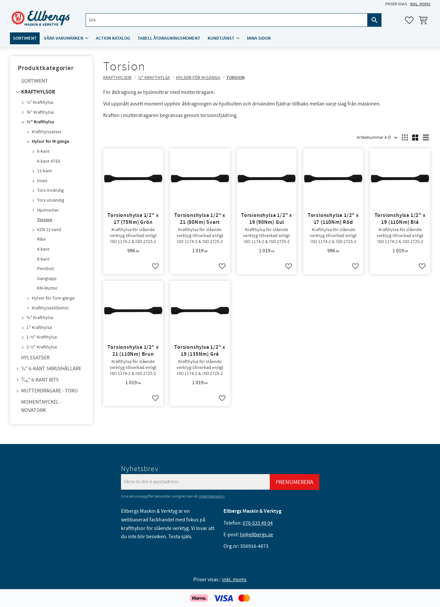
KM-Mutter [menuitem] (47, 288)
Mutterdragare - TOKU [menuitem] (49, 390)
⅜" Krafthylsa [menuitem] (40, 112)
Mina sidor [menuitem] (259, 38)
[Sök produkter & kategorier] (226, 20)
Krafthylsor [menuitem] (38, 92)
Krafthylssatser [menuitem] (46, 132)
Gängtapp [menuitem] (47, 279)
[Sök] (374, 20)
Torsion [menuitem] (44, 220)
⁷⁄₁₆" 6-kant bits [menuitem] (40, 380)
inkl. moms (420, 4)
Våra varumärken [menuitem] (63, 38)
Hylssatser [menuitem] (35, 357)
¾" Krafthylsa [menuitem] (39, 318)
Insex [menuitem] (42, 181)
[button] (409, 20)
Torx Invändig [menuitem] (50, 190)
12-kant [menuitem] (44, 171)
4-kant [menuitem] (43, 249)
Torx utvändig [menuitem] (50, 200)
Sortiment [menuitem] (25, 38)
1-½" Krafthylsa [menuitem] (41, 337)
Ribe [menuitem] (41, 239)
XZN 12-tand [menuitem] (49, 230)
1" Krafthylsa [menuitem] (39, 328)
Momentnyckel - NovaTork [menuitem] (41, 406)
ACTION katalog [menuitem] (113, 38)
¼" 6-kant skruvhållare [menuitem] (51, 368)
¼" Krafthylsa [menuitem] (39, 102)
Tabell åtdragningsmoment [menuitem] (169, 38)
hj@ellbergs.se (256, 534)
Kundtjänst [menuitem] (221, 38)
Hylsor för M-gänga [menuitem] (50, 141)
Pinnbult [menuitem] (45, 269)
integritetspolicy (211, 496)
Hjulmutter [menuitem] (48, 210)
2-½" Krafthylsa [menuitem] (41, 347)
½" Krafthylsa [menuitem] (40, 122)
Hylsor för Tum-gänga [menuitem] (53, 298)
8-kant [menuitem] (43, 259)
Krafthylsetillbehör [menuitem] (50, 308)
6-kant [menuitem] (43, 151)
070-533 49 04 (258, 523)
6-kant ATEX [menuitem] (48, 161)
